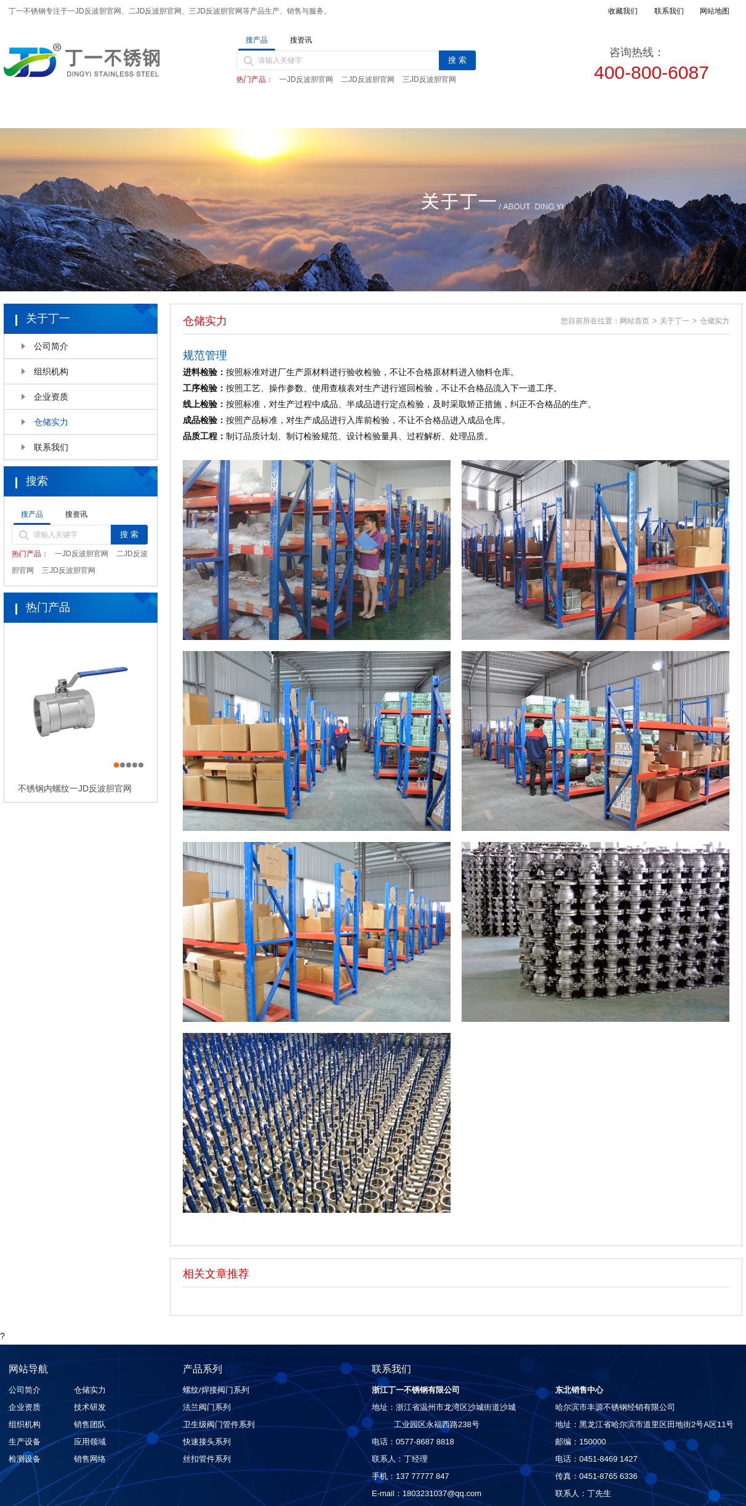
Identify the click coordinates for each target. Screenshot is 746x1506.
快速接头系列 (207, 1441)
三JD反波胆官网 (429, 79)
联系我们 (685, 112)
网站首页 (634, 321)
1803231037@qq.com (442, 1493)
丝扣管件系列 (207, 1458)
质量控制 (475, 112)
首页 (56, 112)
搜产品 (257, 40)
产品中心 (265, 112)
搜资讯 (301, 40)
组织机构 (51, 371)
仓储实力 (51, 422)
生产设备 (25, 1441)
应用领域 (90, 1441)
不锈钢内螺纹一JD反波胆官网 (75, 788)
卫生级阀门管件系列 (219, 1424)
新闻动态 (370, 112)
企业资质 (51, 397)
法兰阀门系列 (207, 1407)
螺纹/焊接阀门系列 (216, 1390)
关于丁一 (161, 112)
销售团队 (90, 1424)
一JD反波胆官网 (306, 79)
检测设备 (25, 1458)
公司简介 (51, 346)
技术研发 (90, 1407)
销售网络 (580, 112)
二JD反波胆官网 (368, 79)
